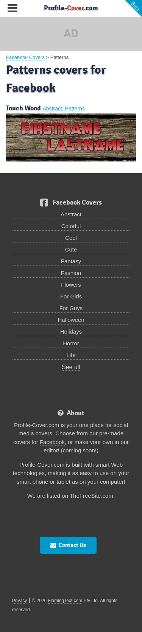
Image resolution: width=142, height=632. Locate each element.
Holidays (71, 331)
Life (70, 355)
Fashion (71, 273)
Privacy (19, 600)
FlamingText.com (65, 600)
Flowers (71, 284)
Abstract (52, 109)
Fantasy (71, 261)
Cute (71, 249)
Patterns (75, 109)
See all (71, 367)
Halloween (71, 320)
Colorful (71, 226)
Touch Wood (23, 108)
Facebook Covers (25, 57)
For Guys (71, 308)
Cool (71, 237)
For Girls (71, 296)
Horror (71, 343)
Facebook (52, 442)
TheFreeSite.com (91, 495)
